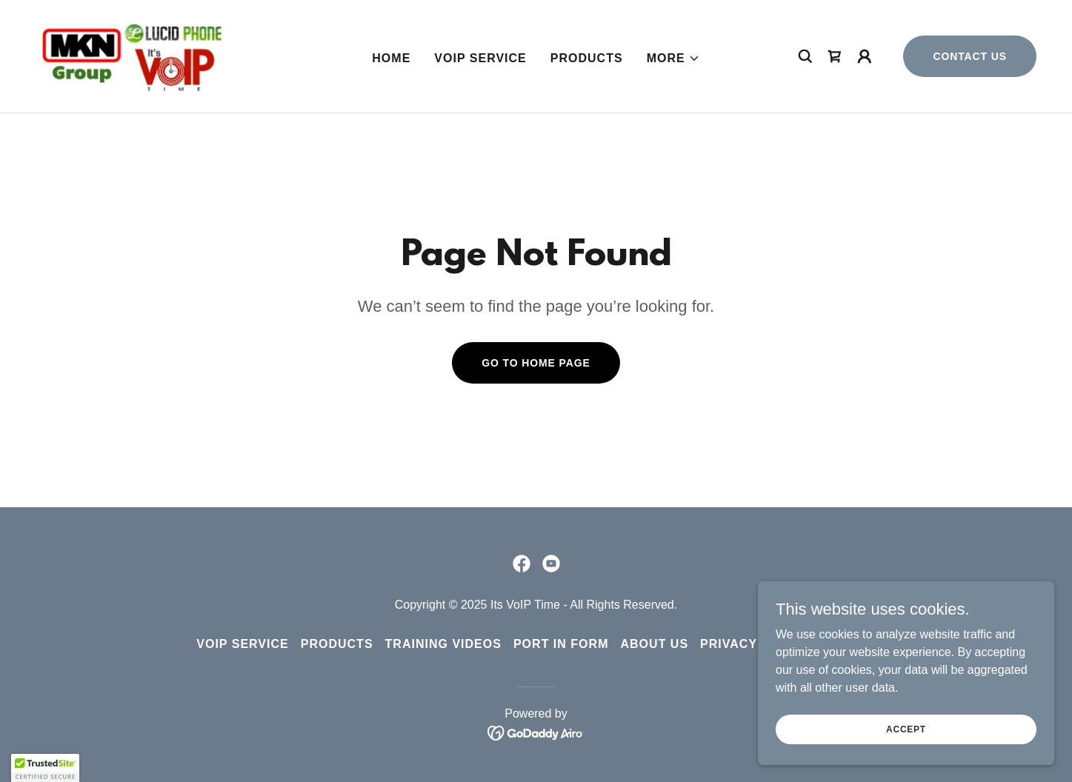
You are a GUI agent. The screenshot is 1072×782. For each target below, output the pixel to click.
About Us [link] (654, 644)
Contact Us (970, 56)
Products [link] (586, 58)
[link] (131, 55)
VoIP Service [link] (480, 58)
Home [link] (391, 58)
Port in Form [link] (561, 644)
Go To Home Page (536, 363)
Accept (906, 739)
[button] (673, 58)
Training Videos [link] (443, 644)
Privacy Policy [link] (755, 644)
